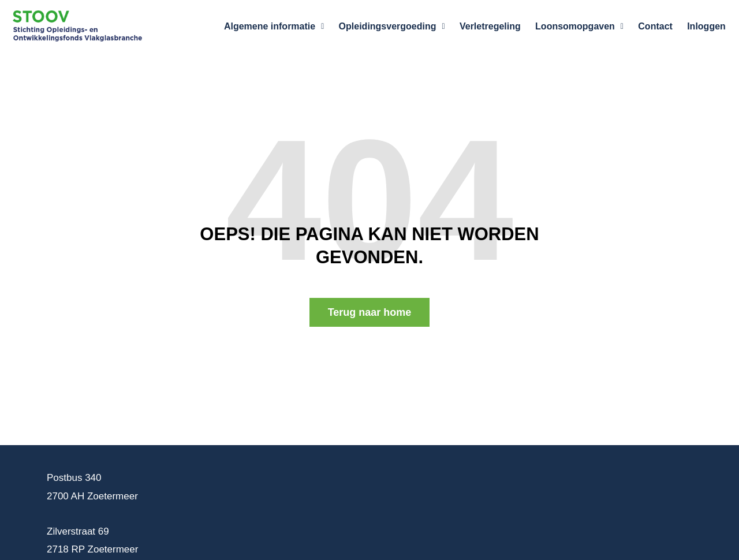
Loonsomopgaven (587, 26)
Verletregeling (501, 26)
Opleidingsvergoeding (406, 26)
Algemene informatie (291, 26)
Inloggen (708, 26)
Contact (660, 26)
